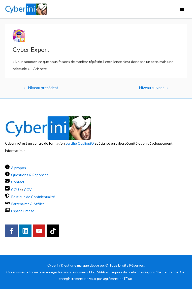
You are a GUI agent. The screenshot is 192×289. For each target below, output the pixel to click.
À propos (18, 168)
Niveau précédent (40, 87)
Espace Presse (22, 211)
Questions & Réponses (29, 175)
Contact (17, 182)
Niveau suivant (154, 87)
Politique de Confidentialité (33, 197)
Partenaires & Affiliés (28, 204)
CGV (28, 189)
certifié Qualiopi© (80, 143)
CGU (15, 189)
